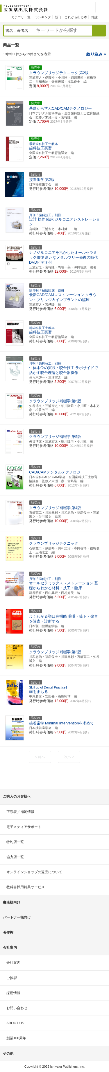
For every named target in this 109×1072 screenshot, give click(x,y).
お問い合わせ (16, 1008)
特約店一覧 (15, 842)
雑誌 (94, 17)
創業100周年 (16, 1038)
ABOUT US (15, 1023)
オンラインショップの (34, 872)
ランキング (43, 17)
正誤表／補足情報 (20, 812)
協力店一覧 (15, 857)
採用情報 (13, 993)
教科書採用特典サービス (25, 887)
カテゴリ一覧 (21, 17)
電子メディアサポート (23, 827)
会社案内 (13, 963)
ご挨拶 (11, 978)
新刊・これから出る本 (71, 17)
